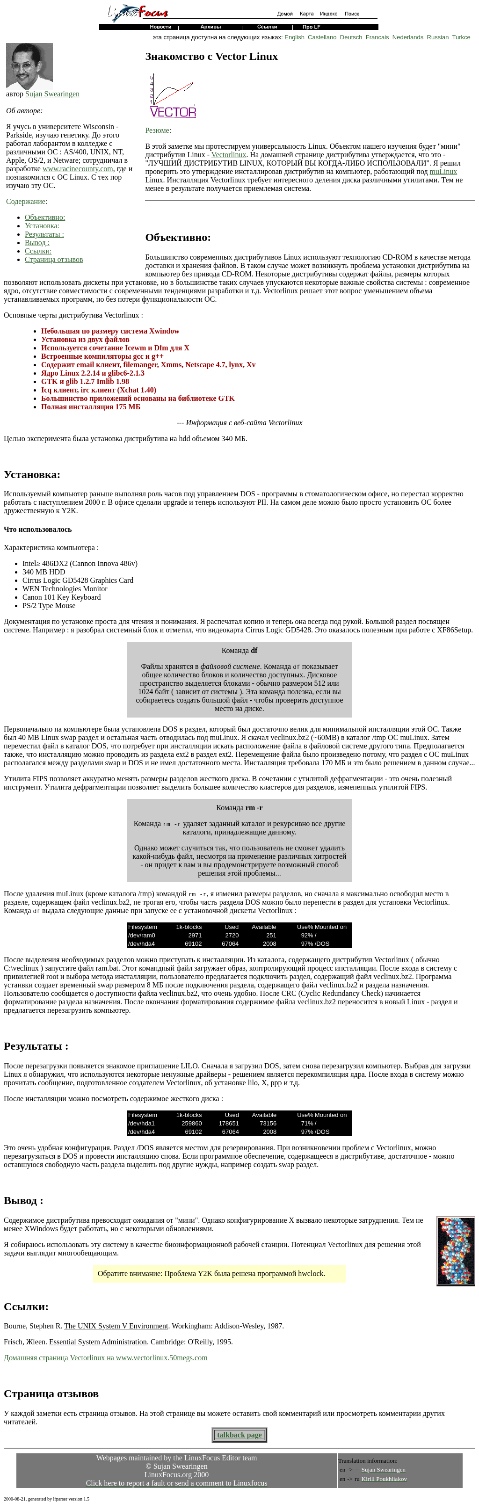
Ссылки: (38, 251)
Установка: (42, 226)
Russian (438, 37)
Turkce (461, 37)
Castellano (322, 37)
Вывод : (37, 243)
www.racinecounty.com (78, 169)
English (294, 37)
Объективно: (45, 217)
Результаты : (44, 234)
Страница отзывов (54, 259)
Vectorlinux (229, 155)
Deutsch (351, 37)
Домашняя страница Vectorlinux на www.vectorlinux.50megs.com (106, 1358)
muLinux (443, 171)
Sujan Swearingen (52, 94)
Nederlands (408, 37)
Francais (377, 37)
